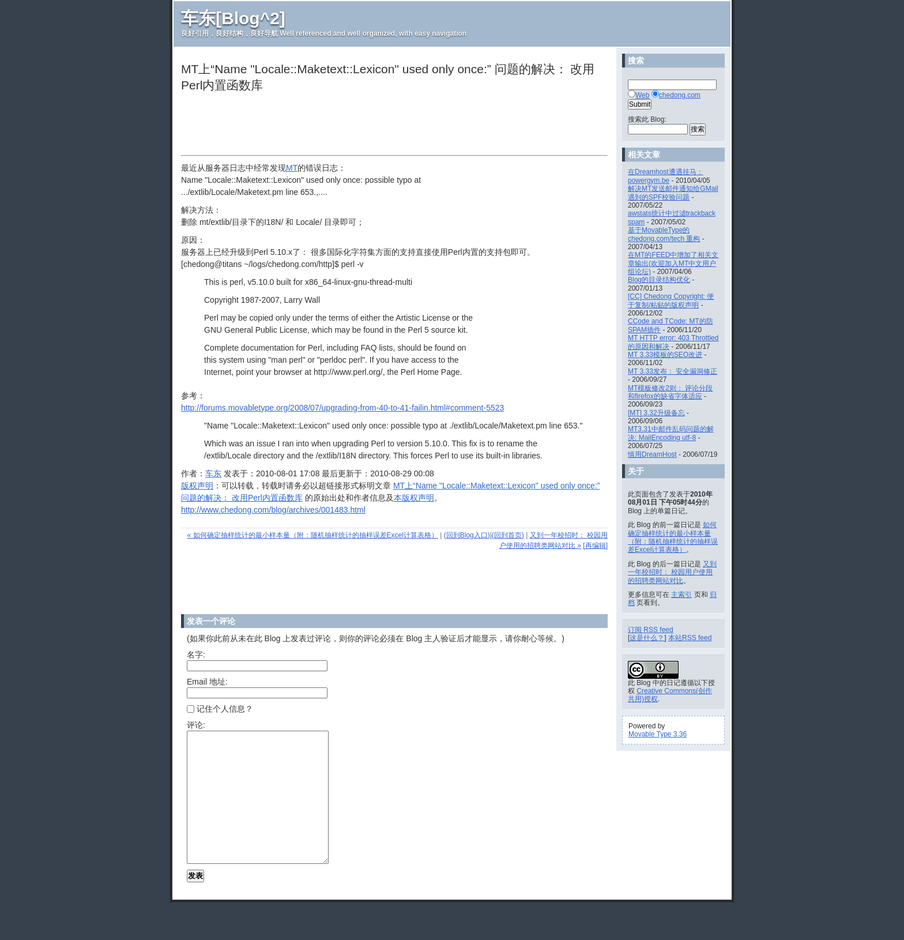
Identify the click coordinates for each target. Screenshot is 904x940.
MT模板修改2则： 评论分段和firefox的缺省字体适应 (670, 392)
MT (291, 167)
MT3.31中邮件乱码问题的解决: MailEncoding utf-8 (671, 433)
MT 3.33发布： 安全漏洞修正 (672, 371)
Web (642, 95)
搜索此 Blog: (647, 119)
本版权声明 (414, 497)
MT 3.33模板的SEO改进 (665, 355)
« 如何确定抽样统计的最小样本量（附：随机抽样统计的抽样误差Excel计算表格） (312, 535)
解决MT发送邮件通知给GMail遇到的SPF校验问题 (673, 193)
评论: (196, 725)
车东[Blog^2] (233, 18)
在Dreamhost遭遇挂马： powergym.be (665, 176)
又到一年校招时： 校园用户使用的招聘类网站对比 (672, 572)
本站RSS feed (689, 638)
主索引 (681, 595)
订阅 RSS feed (650, 630)
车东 (213, 473)
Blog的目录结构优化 (659, 280)
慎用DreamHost (652, 454)
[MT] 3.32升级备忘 (656, 413)
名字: (196, 654)
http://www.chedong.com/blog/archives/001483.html (273, 509)
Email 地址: (207, 681)
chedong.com (679, 95)
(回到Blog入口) (467, 535)
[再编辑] (595, 546)
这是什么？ (647, 638)
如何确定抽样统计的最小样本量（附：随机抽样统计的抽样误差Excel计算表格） (673, 537)
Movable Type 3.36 (657, 734)
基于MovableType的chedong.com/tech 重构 (664, 234)
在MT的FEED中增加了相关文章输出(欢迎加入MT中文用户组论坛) (673, 263)
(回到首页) (508, 535)
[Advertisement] (391, 125)
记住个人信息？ (220, 708)
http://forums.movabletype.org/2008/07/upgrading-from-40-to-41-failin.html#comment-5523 (342, 407)
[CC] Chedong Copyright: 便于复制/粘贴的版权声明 (671, 300)
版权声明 (197, 485)
